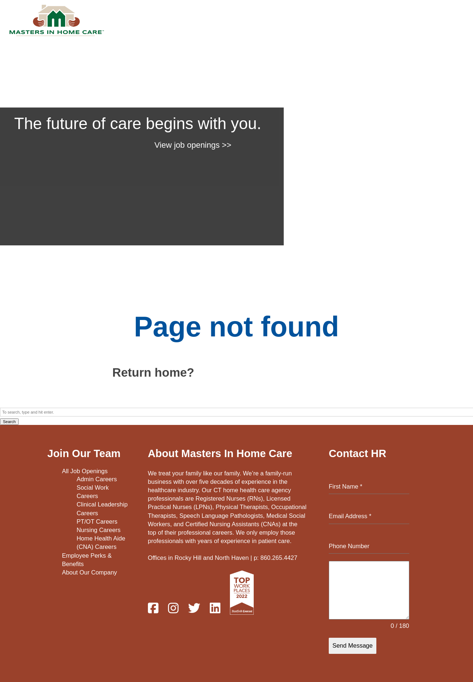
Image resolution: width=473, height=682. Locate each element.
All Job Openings (85, 471)
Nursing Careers (98, 530)
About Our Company (89, 572)
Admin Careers (97, 479)
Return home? (153, 372)
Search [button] (9, 421)
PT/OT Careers (97, 521)
